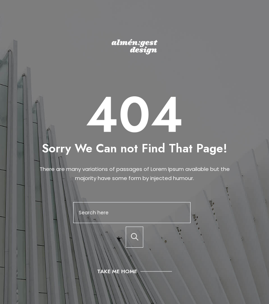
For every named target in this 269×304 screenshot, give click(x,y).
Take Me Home (117, 271)
